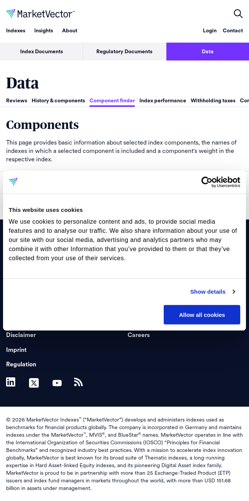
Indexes (15, 30)
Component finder (112, 100)
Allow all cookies (202, 314)
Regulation (21, 364)
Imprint (16, 350)
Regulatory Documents (124, 51)
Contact (233, 30)
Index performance (162, 100)
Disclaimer (21, 335)
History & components (58, 100)
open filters (238, 13)
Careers (139, 335)
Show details (208, 291)
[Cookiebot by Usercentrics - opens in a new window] (207, 182)
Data (208, 51)
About (69, 30)
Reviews (16, 100)
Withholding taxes (213, 100)
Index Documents (41, 51)
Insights (43, 30)
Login (210, 30)
